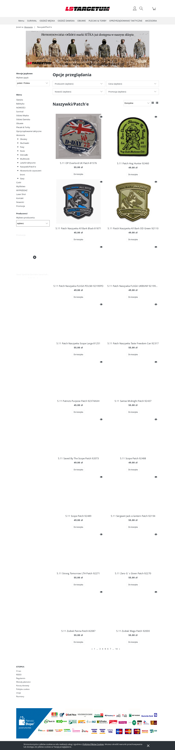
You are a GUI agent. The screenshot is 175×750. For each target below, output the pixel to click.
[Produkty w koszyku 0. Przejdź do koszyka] (154, 10)
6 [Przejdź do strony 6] (107, 648)
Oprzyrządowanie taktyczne (28, 131)
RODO (18, 674)
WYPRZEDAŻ (21, 190)
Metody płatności (23, 682)
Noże (22, 151)
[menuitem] (21, 20)
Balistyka (20, 103)
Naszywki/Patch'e (28, 166)
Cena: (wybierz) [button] (115, 83)
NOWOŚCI (20, 107)
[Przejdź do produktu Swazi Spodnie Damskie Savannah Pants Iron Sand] (33, 257)
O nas (18, 671)
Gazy (22, 178)
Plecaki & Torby (23, 127)
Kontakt (20, 198)
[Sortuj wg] (137, 103)
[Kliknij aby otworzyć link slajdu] (83, 49)
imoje (18, 693)
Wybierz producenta (25, 218)
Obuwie (19, 123)
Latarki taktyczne (28, 162)
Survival (19, 111)
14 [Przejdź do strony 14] (116, 648)
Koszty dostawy (22, 685)
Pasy (22, 147)
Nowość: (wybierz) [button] (63, 91)
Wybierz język (22, 78)
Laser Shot (21, 194)
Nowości (20, 202)
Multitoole (24, 158)
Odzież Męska (22, 115)
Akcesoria (20, 135)
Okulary (23, 139)
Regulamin (20, 678)
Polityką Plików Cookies (93, 744)
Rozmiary (20, 696)
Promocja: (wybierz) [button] (117, 91)
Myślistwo (20, 186)
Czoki (18, 182)
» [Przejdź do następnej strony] (119, 648)
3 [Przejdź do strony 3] (99, 648)
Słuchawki (24, 143)
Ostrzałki (24, 154)
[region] (87, 49)
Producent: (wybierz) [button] (64, 83)
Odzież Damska (23, 119)
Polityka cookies (23, 689)
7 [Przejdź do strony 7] (110, 648)
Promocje (20, 206)
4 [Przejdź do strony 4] (102, 648)
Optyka (19, 99)
